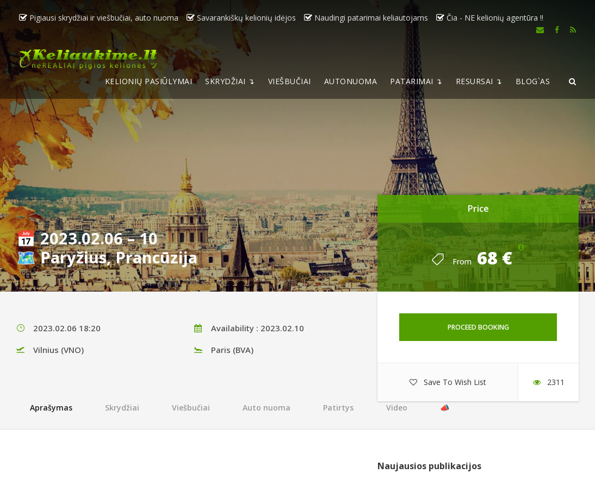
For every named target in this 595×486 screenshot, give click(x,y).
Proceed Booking (478, 327)
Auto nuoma (266, 407)
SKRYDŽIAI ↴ (230, 81)
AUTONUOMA (350, 81)
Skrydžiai (122, 407)
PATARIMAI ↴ (416, 81)
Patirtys (338, 407)
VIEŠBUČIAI (289, 81)
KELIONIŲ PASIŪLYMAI (149, 81)
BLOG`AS (533, 81)
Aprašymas (51, 407)
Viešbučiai (191, 407)
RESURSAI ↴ (479, 81)
